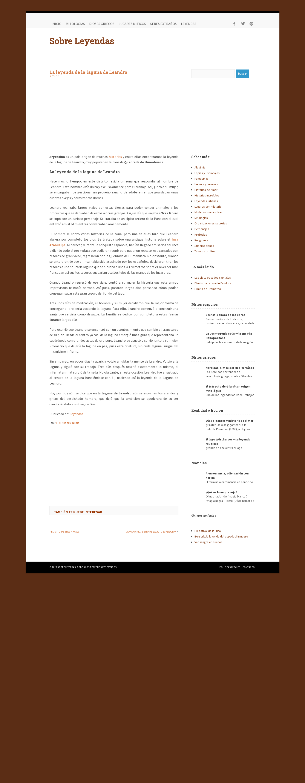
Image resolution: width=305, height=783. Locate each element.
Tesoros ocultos (205, 251)
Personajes (202, 229)
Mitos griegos (203, 357)
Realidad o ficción (207, 410)
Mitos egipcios (204, 304)
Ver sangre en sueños (208, 542)
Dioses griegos (101, 24)
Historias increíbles (207, 195)
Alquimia (200, 167)
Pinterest (251, 23)
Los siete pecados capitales (213, 278)
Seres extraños (163, 24)
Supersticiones (204, 246)
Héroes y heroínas (206, 184)
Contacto (248, 567)
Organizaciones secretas (211, 223)
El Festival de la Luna (208, 531)
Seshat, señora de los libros (225, 315)
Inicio (56, 24)
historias (115, 156)
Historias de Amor (206, 190)
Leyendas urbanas (206, 201)
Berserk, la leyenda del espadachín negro (221, 536)
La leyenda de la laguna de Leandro (88, 72)
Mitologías (75, 24)
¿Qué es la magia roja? (221, 492)
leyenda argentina (67, 423)
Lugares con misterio (208, 206)
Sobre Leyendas (81, 40)
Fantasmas (201, 179)
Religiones (201, 240)
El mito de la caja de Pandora (213, 283)
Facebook (234, 23)
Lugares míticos (132, 24)
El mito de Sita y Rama (65, 531)
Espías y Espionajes (207, 173)
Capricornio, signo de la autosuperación (151, 531)
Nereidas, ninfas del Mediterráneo (230, 368)
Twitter (243, 23)
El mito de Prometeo (208, 289)
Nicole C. (54, 76)
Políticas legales (229, 567)
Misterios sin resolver (208, 212)
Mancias (199, 463)
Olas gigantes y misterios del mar (229, 421)
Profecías (201, 234)
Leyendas (188, 24)
